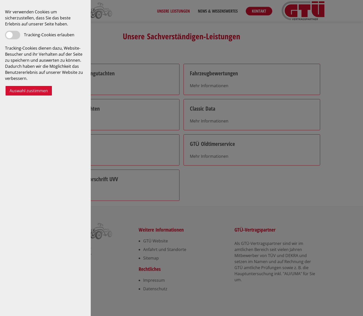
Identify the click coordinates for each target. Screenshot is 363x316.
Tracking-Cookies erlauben (49, 35)
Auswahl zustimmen (29, 90)
